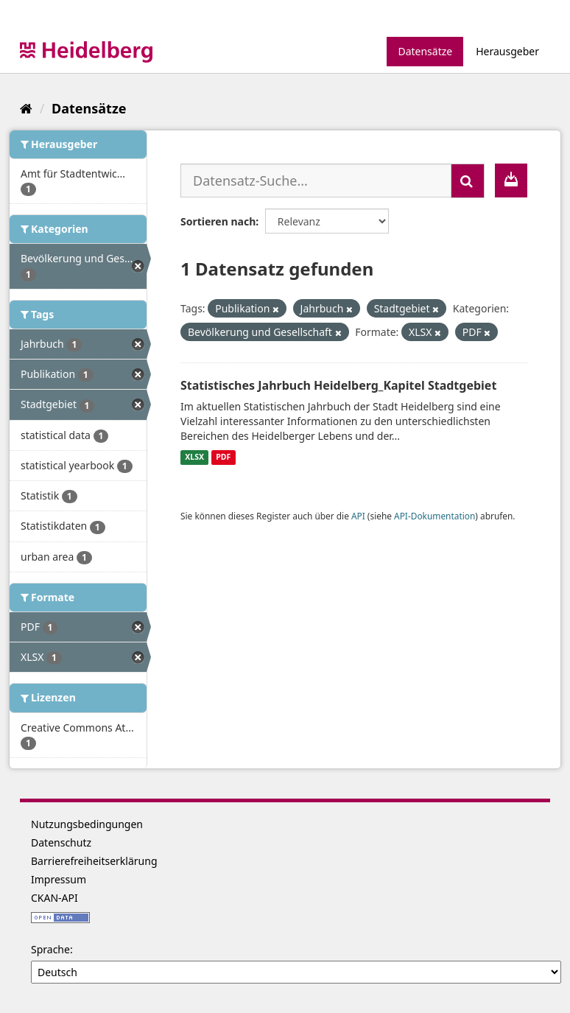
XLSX (194, 457)
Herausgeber (507, 51)
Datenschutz (61, 842)
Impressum (58, 879)
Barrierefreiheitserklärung (94, 861)
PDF (223, 457)
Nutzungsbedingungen (87, 824)
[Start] (26, 108)
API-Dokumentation (434, 516)
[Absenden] (468, 181)
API (358, 516)
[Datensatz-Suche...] (315, 180)
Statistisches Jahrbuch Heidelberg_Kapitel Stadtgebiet (338, 385)
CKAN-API (54, 898)
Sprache (50, 949)
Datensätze (425, 51)
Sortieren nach (218, 221)
